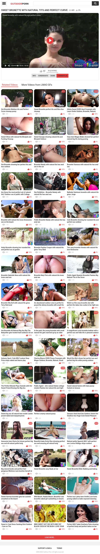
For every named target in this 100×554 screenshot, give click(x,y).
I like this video (41, 71)
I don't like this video (44, 71)
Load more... (50, 537)
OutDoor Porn (47, 552)
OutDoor (20, 3)
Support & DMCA (45, 548)
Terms (59, 548)
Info (34, 76)
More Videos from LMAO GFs (36, 84)
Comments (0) (62, 76)
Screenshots (43, 76)
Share (52, 76)
